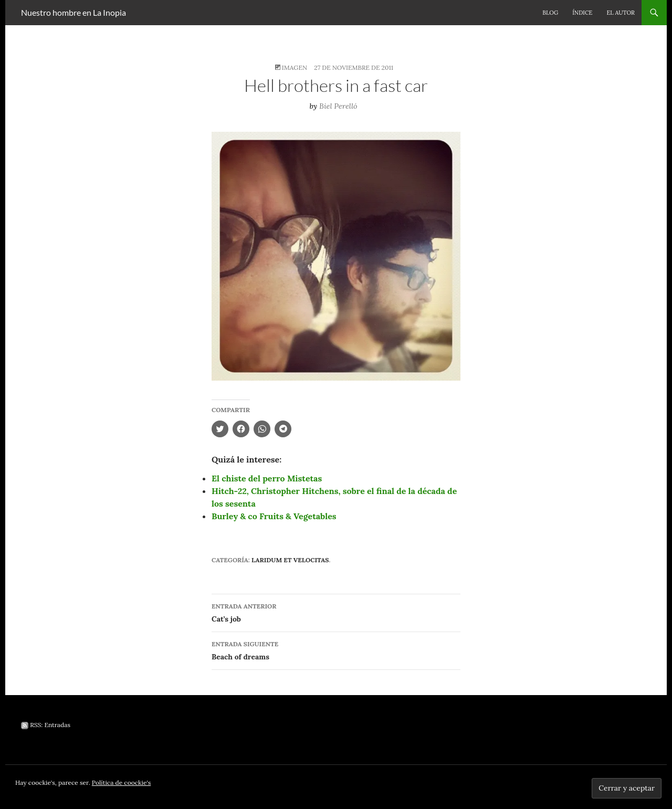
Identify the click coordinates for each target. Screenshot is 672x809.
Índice (582, 12)
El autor (620, 12)
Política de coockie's (121, 782)
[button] (336, 256)
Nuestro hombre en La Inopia (73, 12)
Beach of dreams (336, 649)
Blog (550, 12)
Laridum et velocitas (290, 560)
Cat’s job (336, 612)
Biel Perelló (338, 106)
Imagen (294, 67)
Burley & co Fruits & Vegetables (274, 516)
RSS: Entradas (45, 725)
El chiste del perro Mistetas (267, 478)
